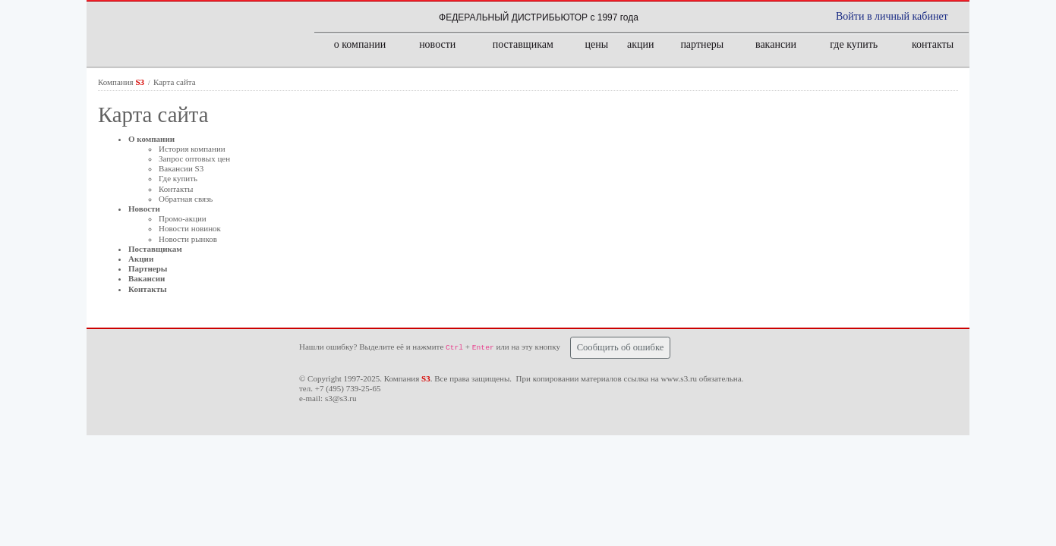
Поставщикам (155, 248)
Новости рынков (188, 238)
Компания (122, 81)
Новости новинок (190, 228)
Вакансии (146, 278)
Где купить (178, 178)
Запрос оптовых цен (194, 158)
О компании (151, 138)
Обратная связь (186, 198)
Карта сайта (174, 81)
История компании (192, 148)
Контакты (176, 188)
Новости (144, 208)
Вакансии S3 (181, 168)
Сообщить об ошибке (620, 347)
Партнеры (147, 268)
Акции (140, 258)
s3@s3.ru (341, 398)
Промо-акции (182, 218)
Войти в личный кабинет (892, 16)
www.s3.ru (678, 378)
